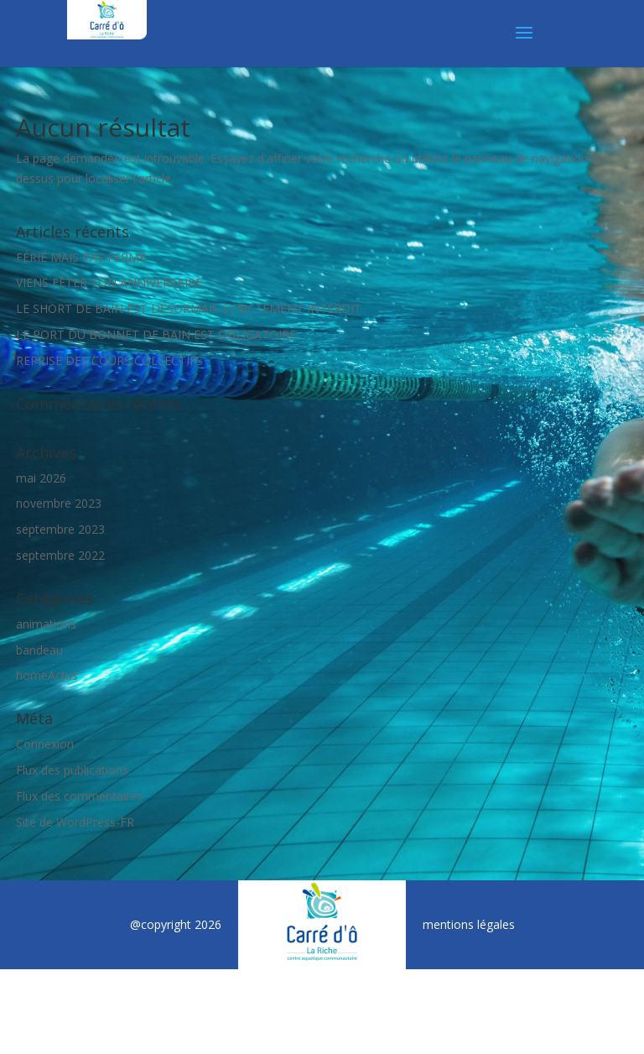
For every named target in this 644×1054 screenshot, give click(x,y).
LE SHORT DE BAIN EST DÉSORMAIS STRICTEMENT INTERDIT (188, 308)
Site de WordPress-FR (75, 822)
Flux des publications (72, 770)
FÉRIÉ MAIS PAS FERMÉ (81, 257)
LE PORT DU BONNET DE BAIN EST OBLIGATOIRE (156, 334)
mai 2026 (41, 478)
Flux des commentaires (79, 796)
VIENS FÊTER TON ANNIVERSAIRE (109, 282)
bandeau (39, 650)
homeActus (47, 675)
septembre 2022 (60, 555)
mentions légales (469, 924)
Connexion (45, 744)
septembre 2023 (60, 529)
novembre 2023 (58, 503)
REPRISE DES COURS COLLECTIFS (109, 360)
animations (46, 624)
